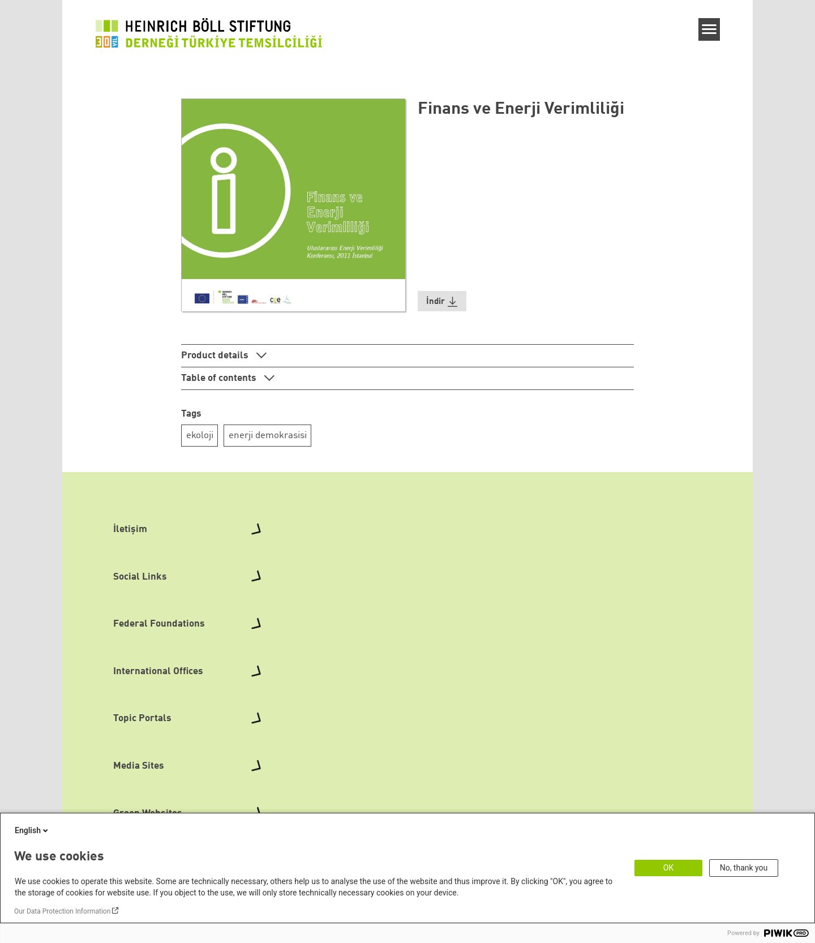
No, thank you (744, 867)
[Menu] (709, 29)
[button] (442, 301)
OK (668, 867)
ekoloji (199, 435)
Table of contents (220, 378)
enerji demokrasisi (268, 435)
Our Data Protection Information (62, 911)
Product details (216, 356)
